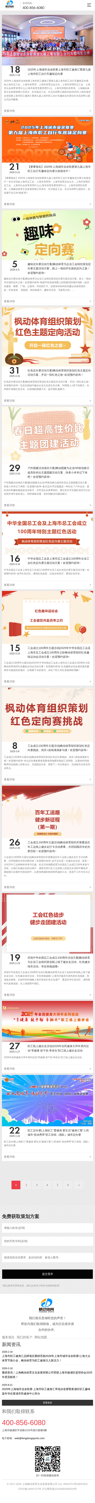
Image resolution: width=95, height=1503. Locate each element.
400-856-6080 (33, 8)
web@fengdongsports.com (30, 1438)
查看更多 (47, 1402)
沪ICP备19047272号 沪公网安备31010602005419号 (47, 1488)
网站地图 (41, 1337)
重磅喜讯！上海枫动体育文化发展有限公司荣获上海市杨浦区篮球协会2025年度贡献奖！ (47, 1373)
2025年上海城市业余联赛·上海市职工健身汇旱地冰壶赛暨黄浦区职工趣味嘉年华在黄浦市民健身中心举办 (47, 1389)
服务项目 (8, 1337)
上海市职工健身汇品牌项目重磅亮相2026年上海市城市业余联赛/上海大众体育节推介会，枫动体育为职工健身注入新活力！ (47, 1356)
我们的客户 (24, 1337)
